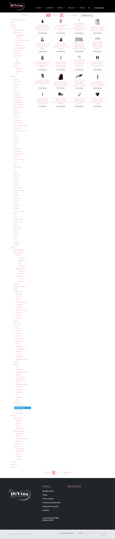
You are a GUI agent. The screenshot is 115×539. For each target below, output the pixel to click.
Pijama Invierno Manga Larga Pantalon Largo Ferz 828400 (79, 101)
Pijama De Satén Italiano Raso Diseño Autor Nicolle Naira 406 (42, 82)
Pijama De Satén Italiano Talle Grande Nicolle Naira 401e (60, 83)
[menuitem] (82, 8)
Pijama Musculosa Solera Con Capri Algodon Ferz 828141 (97, 28)
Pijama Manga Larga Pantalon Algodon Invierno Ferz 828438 (42, 101)
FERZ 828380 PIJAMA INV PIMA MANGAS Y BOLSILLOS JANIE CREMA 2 (79, 27)
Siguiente (74, 15)
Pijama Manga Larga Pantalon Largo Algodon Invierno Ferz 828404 (97, 45)
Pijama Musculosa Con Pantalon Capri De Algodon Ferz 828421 (42, 64)
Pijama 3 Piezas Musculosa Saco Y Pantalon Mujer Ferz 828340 (60, 46)
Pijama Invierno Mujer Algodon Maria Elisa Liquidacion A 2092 (79, 82)
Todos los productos (18, 20)
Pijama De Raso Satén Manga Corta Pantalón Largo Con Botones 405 (42, 27)
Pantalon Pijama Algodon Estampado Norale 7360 (61, 27)
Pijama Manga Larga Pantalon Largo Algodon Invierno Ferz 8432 (61, 64)
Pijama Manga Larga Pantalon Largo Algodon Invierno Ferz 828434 (79, 63)
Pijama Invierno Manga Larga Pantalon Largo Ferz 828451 (60, 101)
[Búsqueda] (48, 15)
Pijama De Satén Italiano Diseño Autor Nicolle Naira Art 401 (97, 64)
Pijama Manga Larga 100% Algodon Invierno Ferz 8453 (97, 83)
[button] (89, 8)
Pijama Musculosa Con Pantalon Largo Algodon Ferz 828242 (42, 46)
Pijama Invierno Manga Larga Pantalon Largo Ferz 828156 (97, 101)
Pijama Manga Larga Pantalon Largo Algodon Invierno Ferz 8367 (79, 46)
